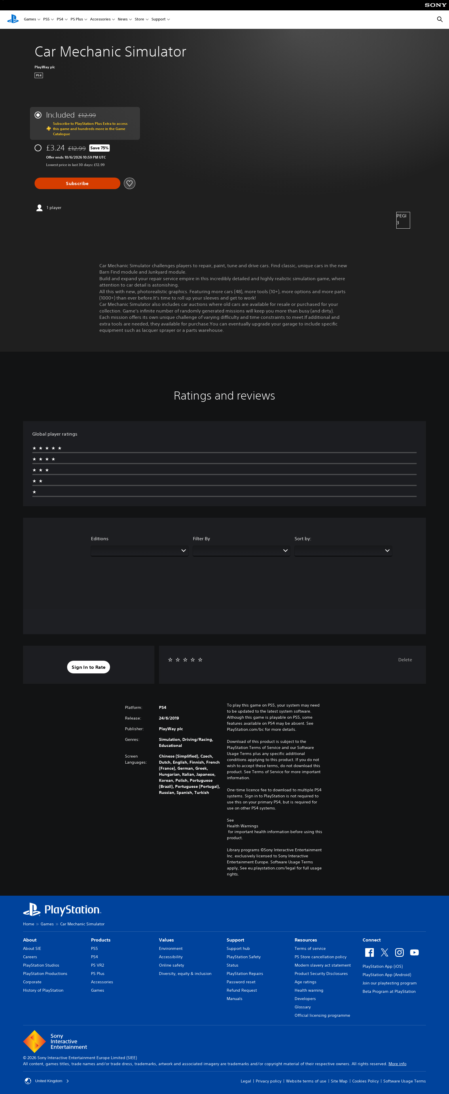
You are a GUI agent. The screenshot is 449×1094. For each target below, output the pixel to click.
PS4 (60, 19)
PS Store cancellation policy (320, 956)
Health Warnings (242, 825)
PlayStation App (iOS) (383, 966)
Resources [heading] (306, 940)
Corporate (32, 981)
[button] (88, 667)
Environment (171, 948)
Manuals (235, 998)
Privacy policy (268, 1081)
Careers (30, 956)
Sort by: (303, 538)
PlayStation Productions (45, 973)
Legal (246, 1081)
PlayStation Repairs (245, 973)
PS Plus (77, 19)
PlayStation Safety (244, 956)
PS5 (46, 19)
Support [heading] (235, 940)
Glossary (303, 1007)
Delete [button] (405, 659)
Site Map (339, 1081)
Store (139, 19)
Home (28, 924)
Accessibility (171, 956)
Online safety (171, 965)
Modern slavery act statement (323, 965)
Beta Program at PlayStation (389, 991)
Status (232, 965)
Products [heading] (101, 940)
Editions (100, 538)
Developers (305, 998)
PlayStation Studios (41, 965)
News (123, 19)
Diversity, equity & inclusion (185, 973)
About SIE (32, 948)
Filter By (201, 538)
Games (30, 19)
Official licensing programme (322, 1015)
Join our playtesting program (390, 983)
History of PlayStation (43, 990)
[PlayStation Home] (13, 19)
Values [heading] (166, 940)
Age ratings (306, 981)
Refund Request (242, 990)
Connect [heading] (372, 940)
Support (158, 19)
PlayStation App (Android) (387, 974)
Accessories (100, 19)
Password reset (241, 981)
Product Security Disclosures (321, 973)
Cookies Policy (365, 1081)
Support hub (238, 948)
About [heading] (30, 940)
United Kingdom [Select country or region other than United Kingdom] (48, 1081)
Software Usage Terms (404, 1081)
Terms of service (310, 948)
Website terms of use (306, 1081)
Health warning (309, 990)
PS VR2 (97, 965)
